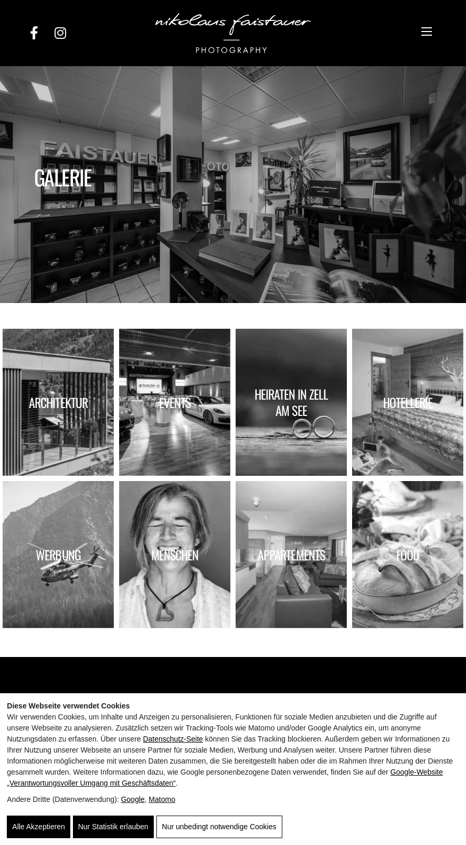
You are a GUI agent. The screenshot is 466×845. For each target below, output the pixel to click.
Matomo (162, 799)
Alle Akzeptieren (38, 826)
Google (132, 799)
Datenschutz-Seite (173, 739)
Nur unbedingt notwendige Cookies (219, 826)
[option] (233, 184)
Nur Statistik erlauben (113, 826)
